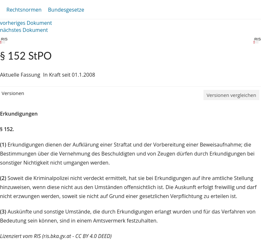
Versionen (13, 93)
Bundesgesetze (66, 9)
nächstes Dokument (24, 29)
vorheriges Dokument (26, 22)
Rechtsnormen (23, 9)
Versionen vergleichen (231, 95)
